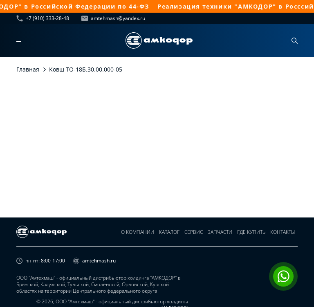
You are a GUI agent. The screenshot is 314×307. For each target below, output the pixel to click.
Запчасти (220, 232)
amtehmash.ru (94, 261)
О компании (137, 232)
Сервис (193, 232)
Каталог (169, 232)
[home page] (159, 40)
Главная (27, 69)
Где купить (251, 232)
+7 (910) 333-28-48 (42, 18)
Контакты (282, 232)
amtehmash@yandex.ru (113, 18)
